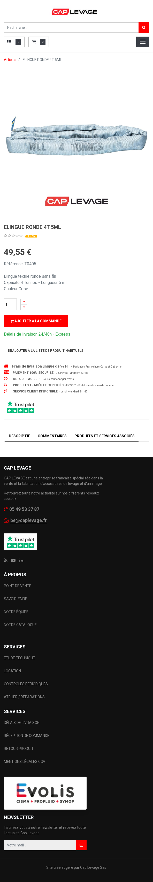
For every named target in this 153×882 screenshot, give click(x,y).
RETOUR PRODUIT (19, 749)
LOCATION (13, 671)
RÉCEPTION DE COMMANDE (26, 736)
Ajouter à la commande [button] (36, 321)
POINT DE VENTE (17, 586)
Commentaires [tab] (52, 436)
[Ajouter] (24, 301)
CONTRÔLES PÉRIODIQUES (26, 684)
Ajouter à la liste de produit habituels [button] (45, 350)
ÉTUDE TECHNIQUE (20, 658)
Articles (10, 60)
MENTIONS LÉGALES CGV (24, 761)
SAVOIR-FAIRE (15, 599)
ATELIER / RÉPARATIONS (24, 697)
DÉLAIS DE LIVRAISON (22, 723)
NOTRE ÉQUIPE (16, 612)
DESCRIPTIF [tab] (19, 436)
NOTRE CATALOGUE (20, 625)
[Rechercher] (144, 27)
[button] (81, 845)
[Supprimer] (24, 307)
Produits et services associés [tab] (104, 436)
